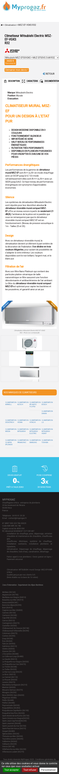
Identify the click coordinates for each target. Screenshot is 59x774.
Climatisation (10, 25)
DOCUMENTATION (47, 81)
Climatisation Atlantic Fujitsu (35, 405)
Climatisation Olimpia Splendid (10, 442)
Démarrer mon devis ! (16, 69)
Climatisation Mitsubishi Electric (35, 431)
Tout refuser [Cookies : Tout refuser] (29, 769)
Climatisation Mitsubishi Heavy (47, 431)
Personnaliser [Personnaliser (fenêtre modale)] (48, 769)
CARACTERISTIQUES (30, 81)
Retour (48, 73)
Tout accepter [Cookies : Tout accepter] (11, 769)
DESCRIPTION (12, 81)
